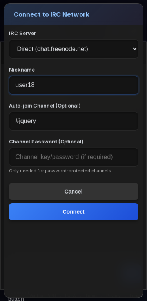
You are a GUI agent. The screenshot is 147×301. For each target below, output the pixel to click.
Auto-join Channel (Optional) (44, 105)
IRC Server (22, 33)
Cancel (74, 191)
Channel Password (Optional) (46, 141)
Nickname (21, 69)
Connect (74, 212)
